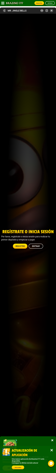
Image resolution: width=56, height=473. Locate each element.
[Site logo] (14, 3)
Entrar (50, 3)
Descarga (18, 467)
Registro (39, 3)
